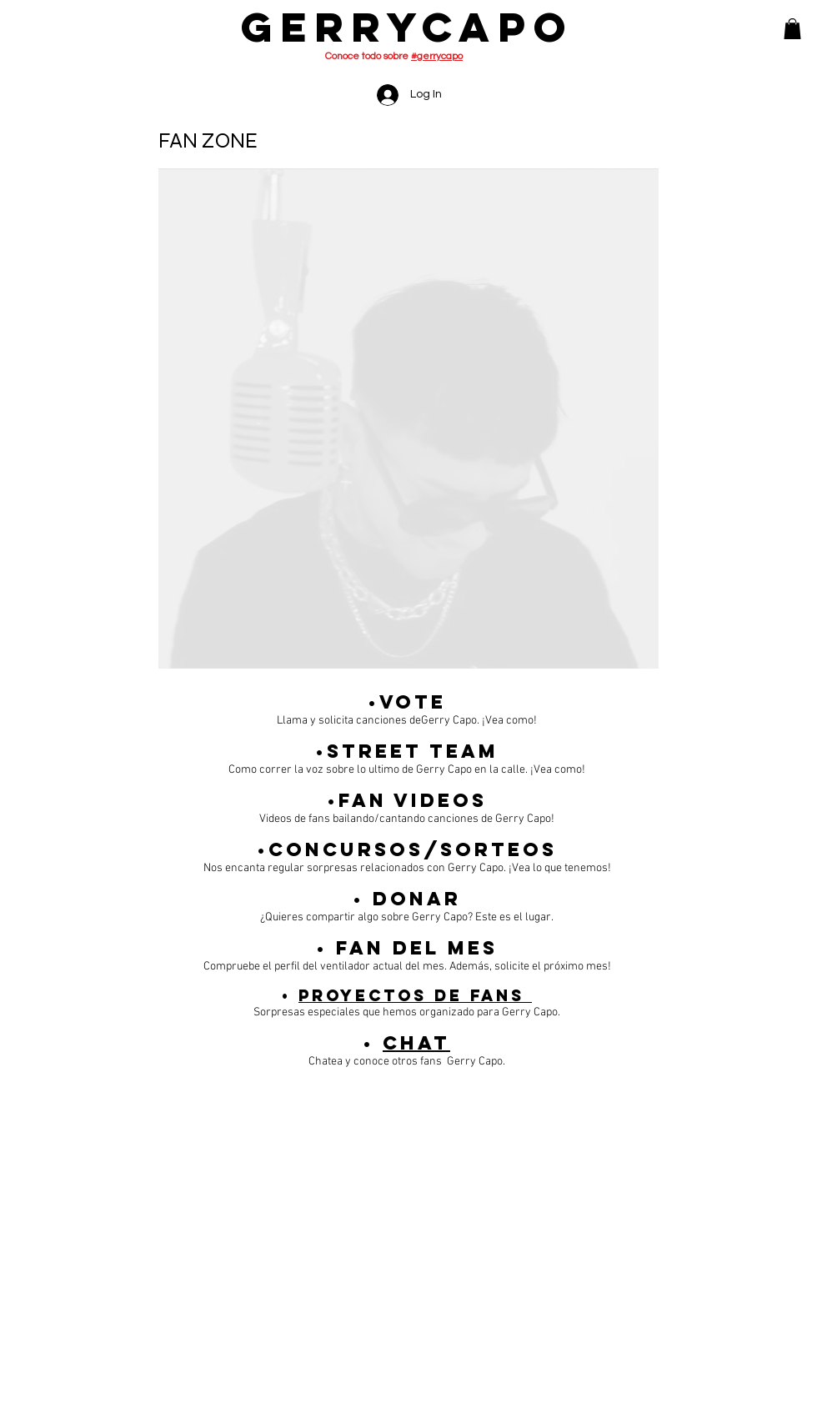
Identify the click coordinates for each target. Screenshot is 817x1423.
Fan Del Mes (417, 948)
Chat (416, 1043)
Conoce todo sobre (394, 56)
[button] (792, 28)
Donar (417, 898)
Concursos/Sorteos (412, 849)
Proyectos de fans (415, 995)
